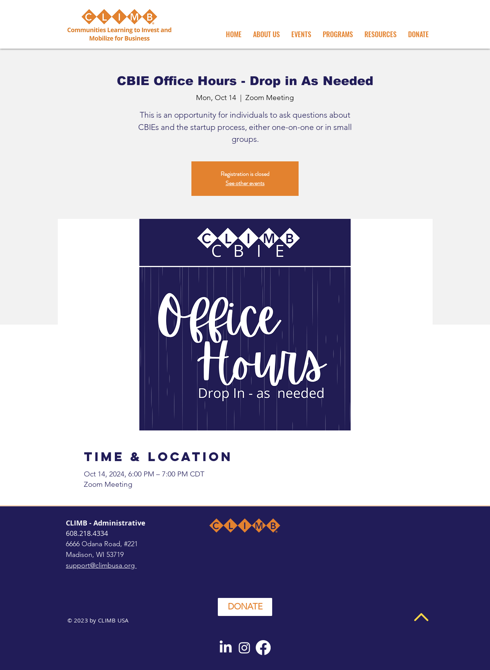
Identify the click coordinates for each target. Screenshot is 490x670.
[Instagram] (244, 647)
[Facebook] (263, 647)
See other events (245, 183)
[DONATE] (245, 607)
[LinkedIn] (225, 647)
